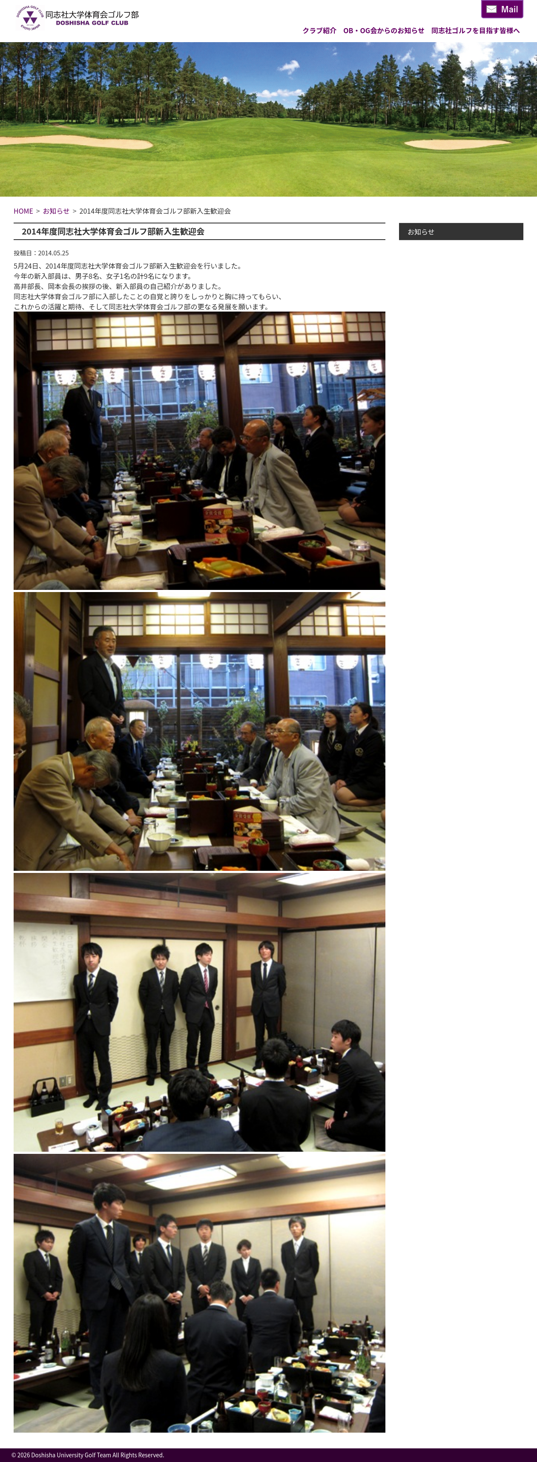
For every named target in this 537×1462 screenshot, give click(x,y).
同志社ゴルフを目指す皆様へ (475, 30)
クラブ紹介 (319, 30)
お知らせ (421, 231)
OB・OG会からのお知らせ (384, 30)
